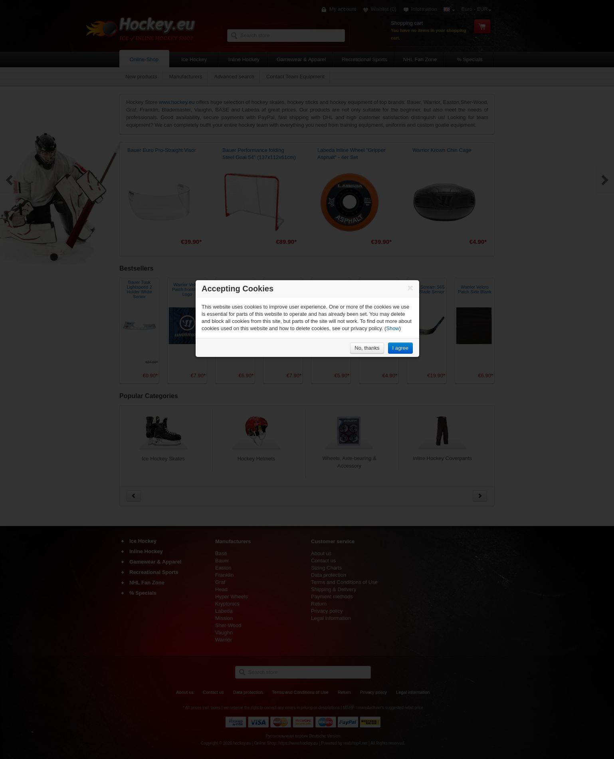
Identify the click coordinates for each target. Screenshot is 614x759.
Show (392, 328)
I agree (400, 348)
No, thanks (367, 348)
